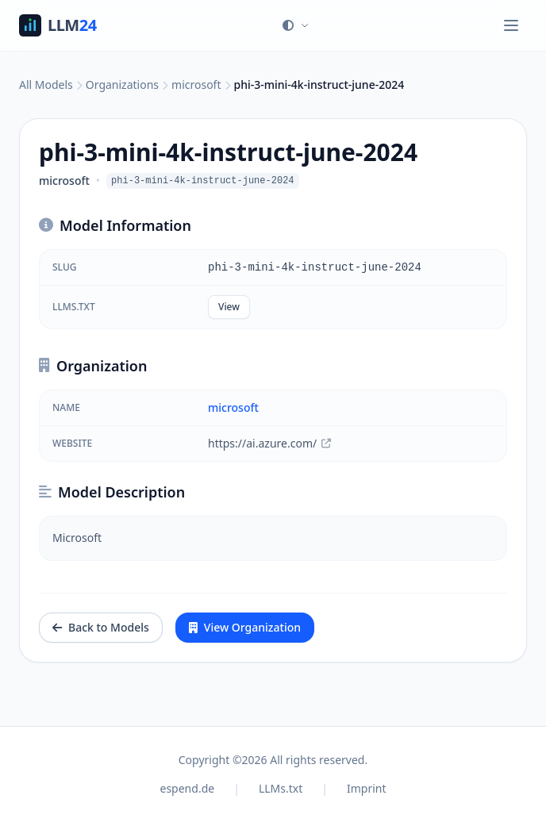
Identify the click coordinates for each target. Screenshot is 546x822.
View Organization (245, 627)
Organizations (122, 84)
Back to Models (100, 627)
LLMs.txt (280, 788)
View (229, 306)
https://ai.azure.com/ (269, 443)
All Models (46, 84)
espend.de (187, 788)
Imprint (366, 788)
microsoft (196, 84)
